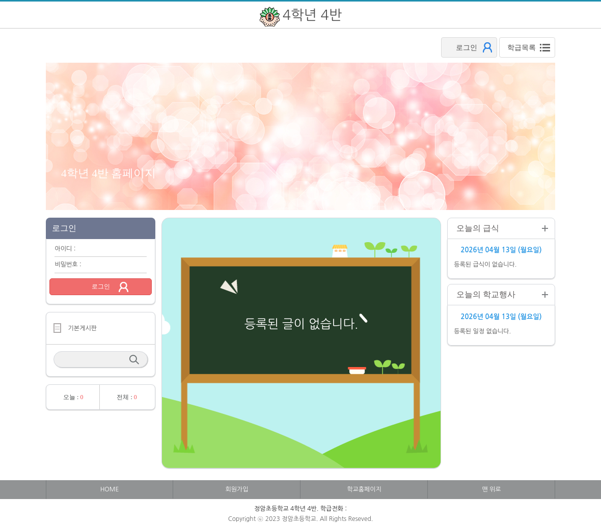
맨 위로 (491, 489)
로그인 (101, 286)
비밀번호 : (67, 265)
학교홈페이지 (364, 489)
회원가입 (236, 489)
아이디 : (64, 249)
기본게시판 (82, 328)
